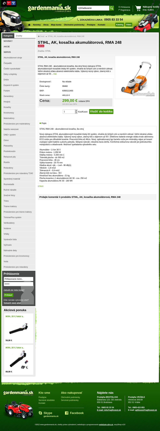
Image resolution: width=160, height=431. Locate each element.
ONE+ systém (10, 135)
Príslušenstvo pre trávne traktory (18, 212)
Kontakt (101, 25)
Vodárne (7, 228)
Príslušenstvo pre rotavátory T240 (18, 173)
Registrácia (125, 10)
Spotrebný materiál (12, 179)
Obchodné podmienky (74, 25)
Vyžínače (8, 245)
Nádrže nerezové (11, 129)
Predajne (91, 25)
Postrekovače (10, 151)
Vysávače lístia (10, 239)
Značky (19, 36)
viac (55, 74)
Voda (6, 261)
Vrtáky (6, 234)
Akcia (45, 25)
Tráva (6, 201)
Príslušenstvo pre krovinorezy (16, 256)
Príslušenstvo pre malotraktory (17, 124)
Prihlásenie (125, 7)
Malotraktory (9, 118)
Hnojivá (7, 102)
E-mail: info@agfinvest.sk (109, 410)
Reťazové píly (10, 157)
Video (128, 24)
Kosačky (7, 107)
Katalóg (119, 24)
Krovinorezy (9, 113)
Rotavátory (8, 168)
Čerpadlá (8, 63)
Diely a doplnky (10, 74)
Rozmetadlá (9, 184)
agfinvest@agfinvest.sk (146, 410)
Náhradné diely (10, 250)
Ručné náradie (10, 190)
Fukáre (7, 91)
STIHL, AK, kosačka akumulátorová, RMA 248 (66, 36)
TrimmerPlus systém (12, 217)
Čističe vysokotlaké (12, 69)
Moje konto (56, 25)
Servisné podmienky (70, 400)
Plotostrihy (8, 146)
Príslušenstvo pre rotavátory (16, 267)
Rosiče (7, 162)
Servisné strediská (47, 400)
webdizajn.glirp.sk (106, 424)
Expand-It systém (11, 85)
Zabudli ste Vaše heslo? (14, 290)
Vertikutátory (9, 223)
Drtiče (6, 80)
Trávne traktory (10, 206)
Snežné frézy (9, 195)
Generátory (8, 96)
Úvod (42, 36)
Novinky (37, 25)
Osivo (6, 140)
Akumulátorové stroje (13, 58)
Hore (41, 186)
